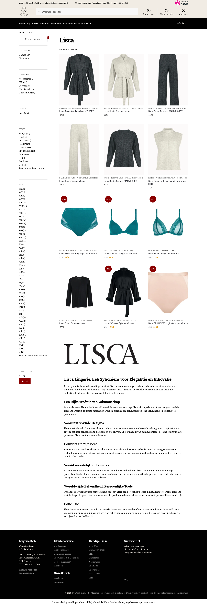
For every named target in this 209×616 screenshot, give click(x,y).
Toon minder (38, 166)
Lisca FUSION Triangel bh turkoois (120, 252)
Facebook (58, 576)
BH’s (91, 552)
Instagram (59, 580)
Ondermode (71, 249)
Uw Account (60, 544)
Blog (126, 578)
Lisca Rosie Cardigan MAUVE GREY (76, 109)
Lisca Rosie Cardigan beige (117, 109)
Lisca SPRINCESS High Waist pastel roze (168, 321)
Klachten (58, 564)
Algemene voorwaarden (102, 591)
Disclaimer (120, 591)
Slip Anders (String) (87, 249)
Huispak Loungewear (76, 107)
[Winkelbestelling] (76, 47)
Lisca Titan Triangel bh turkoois (163, 252)
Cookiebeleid (147, 591)
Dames (62, 107)
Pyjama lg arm (85, 319)
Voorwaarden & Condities (66, 556)
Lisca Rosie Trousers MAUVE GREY (165, 109)
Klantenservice (167, 11)
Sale (91, 576)
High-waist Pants (163, 319)
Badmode (93, 564)
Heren (62, 319)
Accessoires (94, 572)
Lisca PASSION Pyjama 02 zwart (119, 321)
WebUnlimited (82, 591)
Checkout (183, 11)
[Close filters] (48, 36)
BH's (106, 249)
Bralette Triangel (117, 249)
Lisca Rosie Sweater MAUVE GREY (120, 179)
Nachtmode (92, 107)
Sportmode (94, 568)
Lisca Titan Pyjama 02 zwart (72, 321)
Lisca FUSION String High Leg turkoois (78, 252)
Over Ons (93, 544)
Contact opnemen (62, 552)
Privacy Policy (133, 591)
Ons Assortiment (97, 548)
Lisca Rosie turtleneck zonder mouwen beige (167, 181)
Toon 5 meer (25, 166)
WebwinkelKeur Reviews (106, 600)
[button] (182, 22)
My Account (148, 11)
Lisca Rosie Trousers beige (72, 179)
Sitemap (158, 591)
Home (21, 31)
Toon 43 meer (26, 354)
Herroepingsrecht (62, 560)
